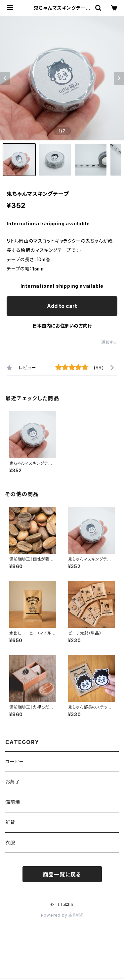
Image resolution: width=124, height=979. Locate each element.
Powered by (62, 915)
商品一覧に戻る (62, 874)
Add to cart (62, 306)
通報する (109, 342)
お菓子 (12, 782)
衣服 (10, 842)
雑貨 (10, 822)
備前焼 (12, 802)
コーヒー (14, 761)
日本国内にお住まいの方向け (62, 326)
